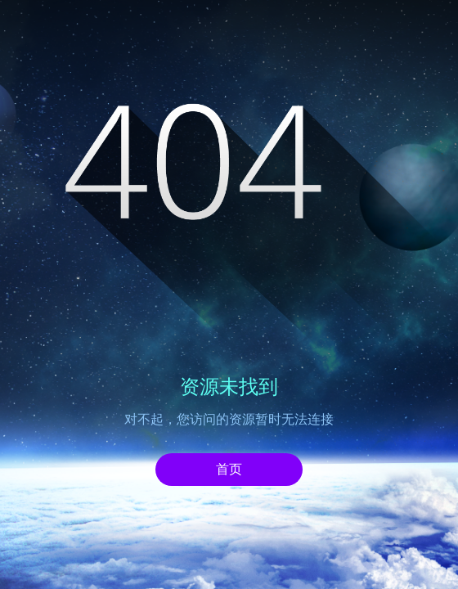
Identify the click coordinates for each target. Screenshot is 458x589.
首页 (229, 469)
